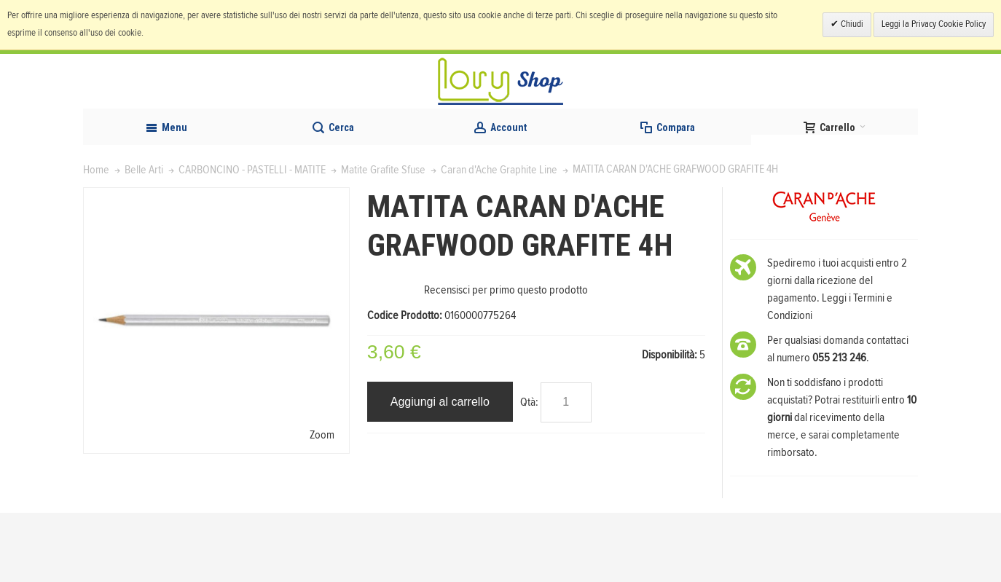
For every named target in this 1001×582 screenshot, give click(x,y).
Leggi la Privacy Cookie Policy (934, 24)
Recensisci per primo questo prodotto (506, 359)
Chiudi (851, 24)
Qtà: (529, 471)
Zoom (322, 504)
